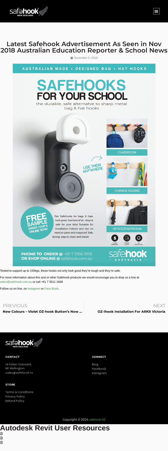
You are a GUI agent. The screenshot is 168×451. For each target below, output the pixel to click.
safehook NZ (97, 419)
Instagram (34, 288)
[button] (156, 11)
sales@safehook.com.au (16, 281)
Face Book (51, 288)
